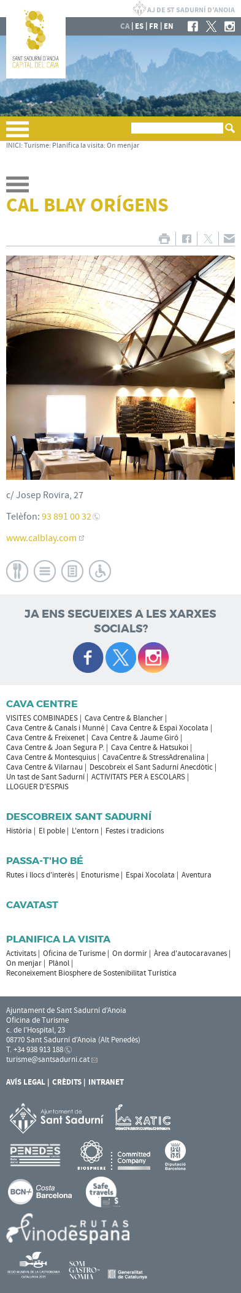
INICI (13, 145)
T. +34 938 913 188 (34, 1050)
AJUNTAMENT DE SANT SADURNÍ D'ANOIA (184, 8)
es (139, 26)
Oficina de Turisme (74, 953)
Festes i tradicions (134, 831)
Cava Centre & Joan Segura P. (55, 748)
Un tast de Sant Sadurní (45, 777)
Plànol (58, 963)
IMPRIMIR (164, 239)
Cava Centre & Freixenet (45, 738)
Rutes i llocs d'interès (40, 875)
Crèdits (67, 1082)
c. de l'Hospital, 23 (35, 1030)
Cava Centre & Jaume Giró (134, 738)
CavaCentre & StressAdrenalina (153, 757)
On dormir (129, 953)
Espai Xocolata (150, 875)
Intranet (106, 1082)
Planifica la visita (78, 145)
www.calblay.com (41, 538)
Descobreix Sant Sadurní (78, 816)
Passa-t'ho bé (44, 860)
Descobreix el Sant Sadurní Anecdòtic (151, 767)
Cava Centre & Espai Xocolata (159, 728)
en (169, 26)
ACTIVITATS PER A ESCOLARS (138, 777)
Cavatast (32, 904)
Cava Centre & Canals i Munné (55, 728)
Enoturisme (100, 875)
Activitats (21, 953)
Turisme (36, 145)
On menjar (123, 145)
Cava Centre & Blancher (124, 718)
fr (153, 26)
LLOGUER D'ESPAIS (37, 787)
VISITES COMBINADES (42, 718)
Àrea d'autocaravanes (190, 953)
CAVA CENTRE (42, 703)
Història (19, 831)
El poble (52, 831)
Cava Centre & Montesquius (51, 757)
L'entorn (85, 831)
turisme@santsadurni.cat (48, 1059)
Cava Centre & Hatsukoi (149, 748)
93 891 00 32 (66, 516)
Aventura (197, 875)
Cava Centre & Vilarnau (44, 767)
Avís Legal (25, 1082)
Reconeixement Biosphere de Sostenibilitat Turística (91, 973)
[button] (17, 134)
